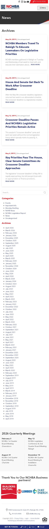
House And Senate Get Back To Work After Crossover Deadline (24, 86)
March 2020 (10, 370)
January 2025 (10, 263)
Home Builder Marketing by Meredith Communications (24, 519)
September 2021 (11, 330)
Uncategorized (24, 39)
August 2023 (10, 286)
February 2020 (11, 373)
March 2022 (10, 322)
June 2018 (9, 414)
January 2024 (10, 281)
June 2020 (9, 363)
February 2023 (11, 302)
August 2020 (10, 360)
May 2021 (9, 340)
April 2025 (9, 256)
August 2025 (10, 246)
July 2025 (9, 248)
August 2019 (10, 378)
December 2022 (11, 307)
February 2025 (11, 261)
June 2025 (9, 251)
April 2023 (9, 296)
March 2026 (10, 230)
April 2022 (9, 319)
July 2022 (9, 312)
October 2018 (10, 403)
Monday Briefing (12, 208)
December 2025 (11, 238)
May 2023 (9, 294)
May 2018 (9, 416)
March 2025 (10, 258)
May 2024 (9, 274)
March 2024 (10, 279)
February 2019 (11, 393)
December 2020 (11, 352)
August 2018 (10, 408)
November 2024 (11, 266)
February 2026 (11, 233)
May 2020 (9, 365)
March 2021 (10, 345)
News (7, 216)
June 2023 (9, 291)
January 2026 (10, 235)
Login (27, 518)
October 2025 (10, 240)
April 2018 (9, 419)
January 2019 (10, 396)
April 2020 (9, 368)
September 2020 (11, 358)
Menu (42, 8)
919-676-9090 (40, 1)
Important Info (10, 205)
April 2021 (9, 342)
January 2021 (10, 350)
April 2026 (9, 228)
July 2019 (9, 380)
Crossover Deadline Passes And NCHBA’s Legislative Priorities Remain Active (22, 123)
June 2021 (9, 337)
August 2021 (10, 332)
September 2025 (11, 243)
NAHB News (10, 211)
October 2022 (10, 309)
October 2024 (10, 268)
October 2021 (10, 327)
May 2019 (9, 386)
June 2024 (9, 271)
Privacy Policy (18, 518)
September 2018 (11, 406)
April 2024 (9, 276)
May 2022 (9, 317)
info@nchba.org (34, 514)
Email (41, 527)
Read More (35, 65)
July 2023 (9, 289)
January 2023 (10, 304)
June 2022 (9, 314)
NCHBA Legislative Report (15, 213)
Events (8, 203)
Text (31, 527)
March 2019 (10, 391)
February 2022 (11, 324)
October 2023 (10, 284)
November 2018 (11, 401)
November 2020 (11, 355)
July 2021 (9, 335)
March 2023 (10, 299)
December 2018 (11, 398)
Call (23, 527)
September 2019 (11, 375)
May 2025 (9, 253)
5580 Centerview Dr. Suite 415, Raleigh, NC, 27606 (25, 510)
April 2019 (9, 388)
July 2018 (9, 411)
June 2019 (9, 383)
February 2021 (11, 347)
